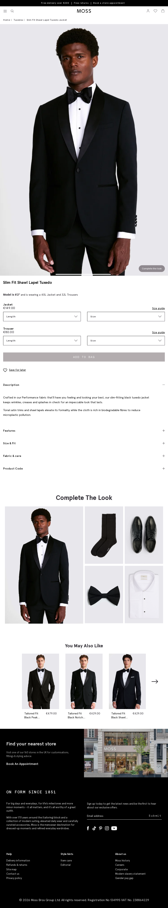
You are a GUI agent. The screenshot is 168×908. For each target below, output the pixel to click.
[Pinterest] (101, 827)
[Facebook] (88, 827)
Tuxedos (18, 19)
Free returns (81, 3)
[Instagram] (107, 827)
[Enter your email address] (117, 815)
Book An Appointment (22, 764)
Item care (66, 860)
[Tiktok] (94, 827)
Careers (119, 865)
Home (6, 19)
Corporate (121, 869)
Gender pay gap (124, 878)
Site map (11, 869)
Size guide (158, 308)
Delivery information (18, 860)
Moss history (122, 860)
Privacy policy (14, 878)
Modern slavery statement (130, 873)
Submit (155, 815)
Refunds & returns (16, 865)
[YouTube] (114, 827)
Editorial (66, 865)
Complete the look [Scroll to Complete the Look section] (152, 268)
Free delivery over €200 (55, 3)
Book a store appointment (109, 3)
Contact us (12, 873)
